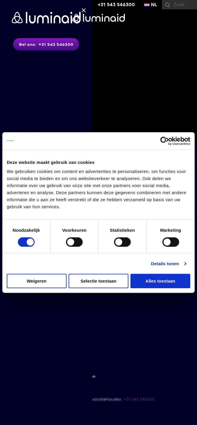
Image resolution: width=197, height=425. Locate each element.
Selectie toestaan (99, 280)
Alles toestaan (160, 280)
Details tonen (165, 263)
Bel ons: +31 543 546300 (46, 44)
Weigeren (36, 280)
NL (150, 4)
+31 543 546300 (116, 4)
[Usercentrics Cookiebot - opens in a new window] (164, 141)
